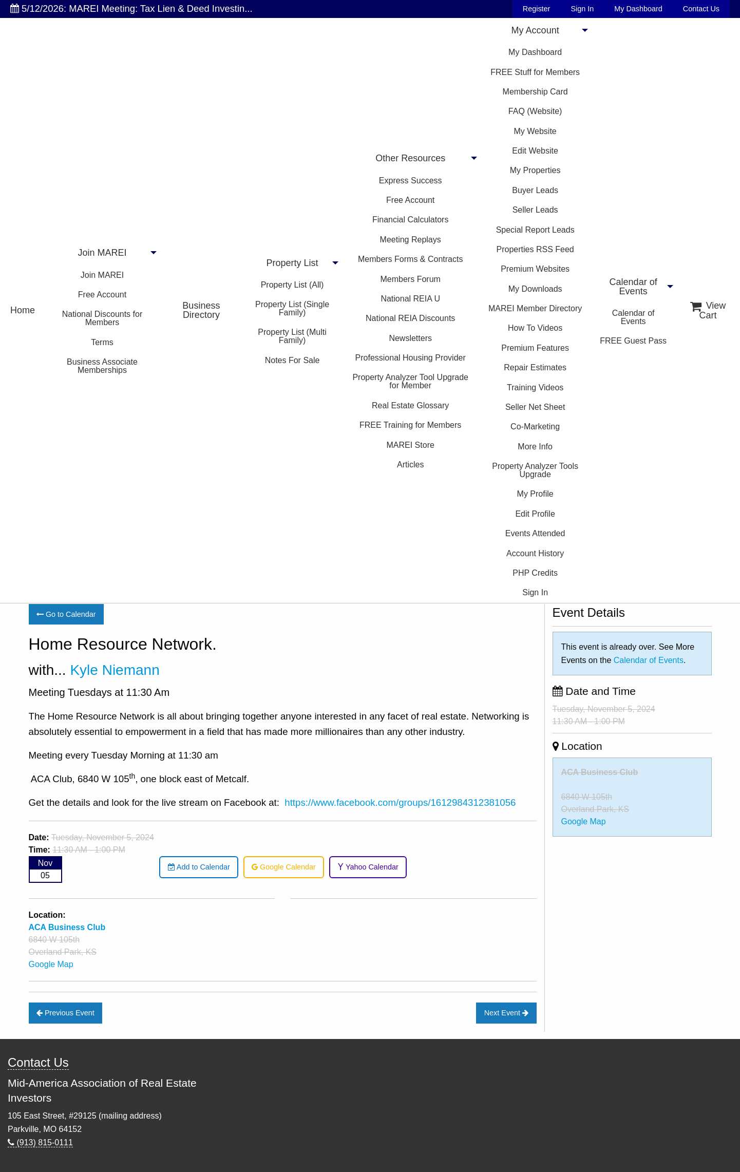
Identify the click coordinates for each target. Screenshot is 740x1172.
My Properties (535, 170)
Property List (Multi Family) (292, 336)
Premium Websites (535, 268)
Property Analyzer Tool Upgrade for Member (410, 381)
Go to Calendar (66, 614)
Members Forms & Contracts (410, 259)
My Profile (535, 493)
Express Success (410, 180)
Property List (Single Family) (292, 308)
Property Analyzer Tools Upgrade (535, 470)
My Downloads (535, 289)
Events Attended (535, 533)
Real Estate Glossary (410, 405)
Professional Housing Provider (410, 357)
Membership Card (535, 91)
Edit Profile (535, 513)
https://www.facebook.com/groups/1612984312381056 (400, 802)
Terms (102, 342)
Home (22, 310)
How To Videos (535, 328)
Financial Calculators (410, 219)
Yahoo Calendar (368, 867)
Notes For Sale (292, 360)
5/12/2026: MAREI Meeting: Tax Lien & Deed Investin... (131, 8)
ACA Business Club (599, 772)
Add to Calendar (199, 867)
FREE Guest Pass (633, 340)
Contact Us (701, 9)
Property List (292, 263)
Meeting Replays (410, 239)
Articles (410, 464)
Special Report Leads (535, 229)
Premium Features (535, 348)
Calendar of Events (633, 286)
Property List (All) (292, 284)
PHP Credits (535, 573)
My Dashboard (638, 9)
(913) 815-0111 (40, 1142)
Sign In (582, 9)
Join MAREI (102, 253)
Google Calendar (284, 867)
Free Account (102, 294)
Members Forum (411, 279)
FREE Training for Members (410, 425)
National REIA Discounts (410, 318)
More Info (535, 446)
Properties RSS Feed (535, 249)
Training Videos (535, 387)
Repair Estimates (535, 367)
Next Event (506, 1013)
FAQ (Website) (535, 111)
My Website (535, 131)
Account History (535, 553)
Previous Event (65, 1013)
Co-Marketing (535, 426)
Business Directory (201, 310)
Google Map (51, 964)
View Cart (708, 310)
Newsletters (410, 338)
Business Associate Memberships (102, 365)
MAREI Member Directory (535, 308)
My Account (535, 30)
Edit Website (535, 150)
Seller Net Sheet (535, 407)
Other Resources (410, 158)
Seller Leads (535, 209)
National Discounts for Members (102, 318)
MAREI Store (410, 445)
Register (537, 9)
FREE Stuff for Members (535, 72)
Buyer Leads (535, 190)
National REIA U (410, 298)
